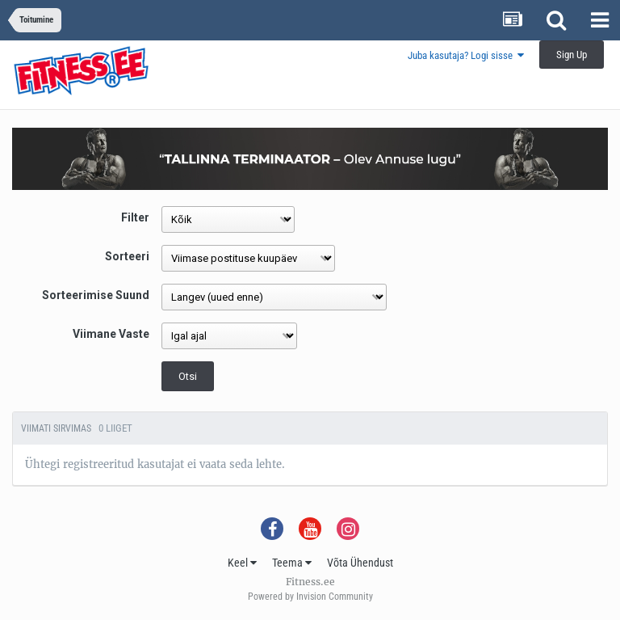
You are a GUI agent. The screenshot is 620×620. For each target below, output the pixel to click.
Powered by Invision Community (310, 596)
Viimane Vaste (111, 333)
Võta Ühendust (360, 562)
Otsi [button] (187, 376)
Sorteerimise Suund (95, 295)
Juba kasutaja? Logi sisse (466, 55)
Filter (135, 217)
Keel (242, 562)
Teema (292, 562)
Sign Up (571, 55)
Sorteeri (127, 256)
